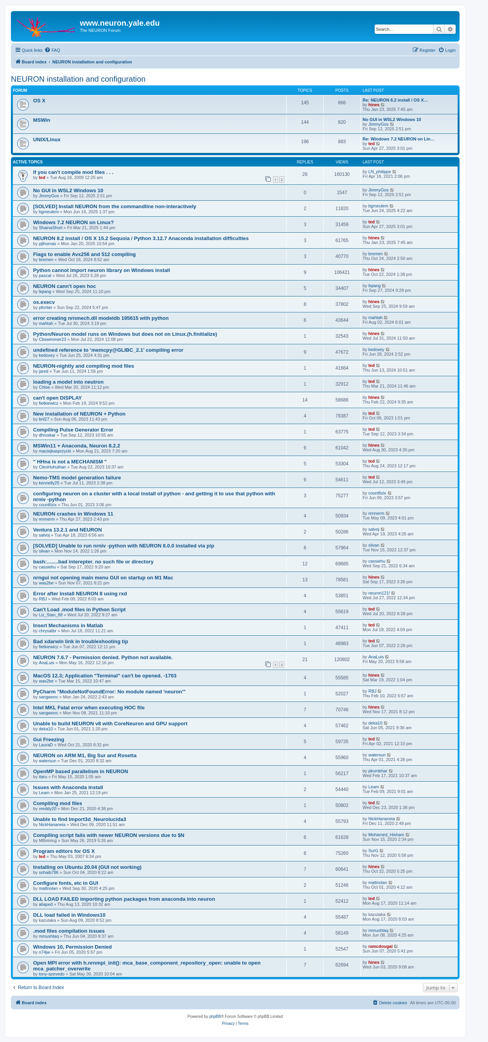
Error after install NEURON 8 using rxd (80, 593)
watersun (47, 760)
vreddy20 (47, 808)
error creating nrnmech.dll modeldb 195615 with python (101, 318)
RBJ (43, 598)
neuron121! (379, 593)
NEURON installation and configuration (78, 79)
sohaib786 (49, 872)
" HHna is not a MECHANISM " (70, 462)
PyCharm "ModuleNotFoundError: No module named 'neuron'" (109, 692)
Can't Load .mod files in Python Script (79, 609)
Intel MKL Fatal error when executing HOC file (88, 707)
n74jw (44, 952)
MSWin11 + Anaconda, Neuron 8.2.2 (76, 446)
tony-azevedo (52, 974)
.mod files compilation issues (69, 931)
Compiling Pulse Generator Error (73, 430)
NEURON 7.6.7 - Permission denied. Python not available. (103, 657)
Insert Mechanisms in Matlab (68, 625)
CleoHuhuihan (52, 467)
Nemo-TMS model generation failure (77, 478)
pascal (45, 275)
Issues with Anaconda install (68, 787)
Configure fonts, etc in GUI (65, 883)
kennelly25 (49, 483)
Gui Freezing (48, 739)
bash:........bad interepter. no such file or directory (93, 562)
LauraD (46, 744)
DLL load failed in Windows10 (69, 915)
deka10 (46, 728)
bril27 (44, 419)
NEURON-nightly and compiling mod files (83, 366)
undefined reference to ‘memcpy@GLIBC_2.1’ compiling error (108, 350)
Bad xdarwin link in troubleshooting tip (80, 641)
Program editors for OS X (64, 851)
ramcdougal (380, 946)
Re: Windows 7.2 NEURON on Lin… (399, 139)
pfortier (45, 307)
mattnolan (48, 888)
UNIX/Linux (46, 139)
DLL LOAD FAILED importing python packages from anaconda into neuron (124, 899)
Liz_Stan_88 (51, 614)
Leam (44, 792)
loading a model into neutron (68, 382)
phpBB (215, 1016)
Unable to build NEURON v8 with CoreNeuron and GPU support (110, 723)
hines (374, 104)
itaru (43, 776)
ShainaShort (51, 227)
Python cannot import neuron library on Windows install (101, 270)
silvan (44, 551)
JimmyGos (378, 124)
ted (371, 143)
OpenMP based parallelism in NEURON (80, 771)
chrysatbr (47, 630)
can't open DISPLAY (57, 398)
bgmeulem (49, 211)
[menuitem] (52, 50)
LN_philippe (379, 171)
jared (43, 371)
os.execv (44, 302)
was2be (46, 583)
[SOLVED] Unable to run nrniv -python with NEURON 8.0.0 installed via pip (123, 546)
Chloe (44, 387)
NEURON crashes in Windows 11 (73, 514)
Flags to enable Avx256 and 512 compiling (84, 254)
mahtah (46, 323)
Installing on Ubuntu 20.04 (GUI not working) (87, 867)
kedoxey (47, 355)
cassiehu (47, 567)
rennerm (47, 519)
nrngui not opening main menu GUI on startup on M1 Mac (103, 578)
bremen (46, 259)
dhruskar (47, 435)
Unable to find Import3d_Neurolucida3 (79, 819)
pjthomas (47, 243)
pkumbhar (378, 770)
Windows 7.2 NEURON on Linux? (73, 222)
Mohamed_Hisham (386, 834)
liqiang (45, 291)
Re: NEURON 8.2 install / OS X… (395, 100)
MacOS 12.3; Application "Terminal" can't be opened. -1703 (104, 676)
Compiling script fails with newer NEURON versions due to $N (108, 835)
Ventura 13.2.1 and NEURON (67, 530)
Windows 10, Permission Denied (72, 947)
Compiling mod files (57, 803)
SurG (373, 850)
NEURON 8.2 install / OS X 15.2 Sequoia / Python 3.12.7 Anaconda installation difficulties (141, 238)
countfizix (48, 504)
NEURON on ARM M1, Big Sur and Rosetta (84, 755)
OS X (39, 100)
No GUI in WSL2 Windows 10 (392, 119)
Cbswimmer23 (52, 339)
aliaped (46, 904)
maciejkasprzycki (55, 451)
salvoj (44, 535)
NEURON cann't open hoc (64, 286)
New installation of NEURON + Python (79, 414)
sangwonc (48, 697)
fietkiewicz (48, 403)
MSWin (41, 120)
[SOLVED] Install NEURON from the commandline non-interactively (114, 206)
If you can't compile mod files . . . (73, 172)
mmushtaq (49, 936)
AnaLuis (47, 662)
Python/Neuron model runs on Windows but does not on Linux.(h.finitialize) (125, 334)
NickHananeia (52, 824)
